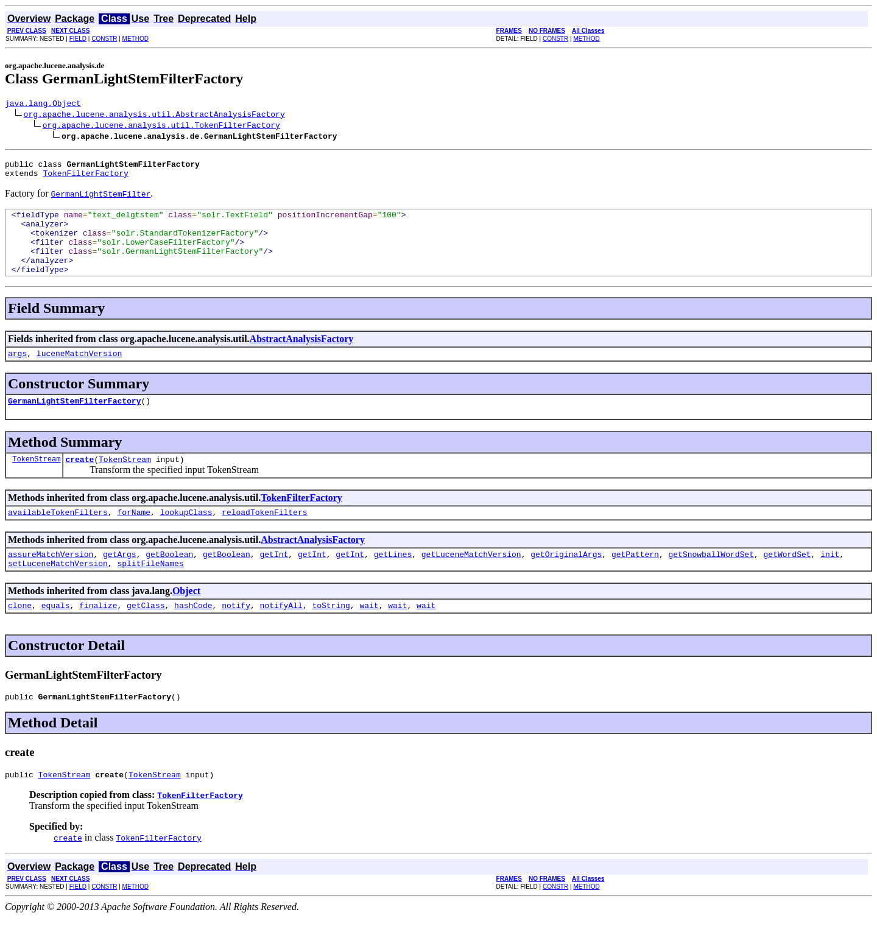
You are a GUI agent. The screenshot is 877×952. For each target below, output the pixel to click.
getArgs (119, 581)
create (79, 482)
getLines (393, 581)
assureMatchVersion (50, 581)
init (829, 581)
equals (55, 636)
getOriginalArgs (566, 581)
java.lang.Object (43, 104)
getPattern (635, 581)
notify (236, 636)
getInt (273, 581)
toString (331, 636)
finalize (98, 636)
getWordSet (787, 581)
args (17, 373)
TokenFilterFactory (85, 178)
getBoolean (169, 581)
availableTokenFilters (58, 537)
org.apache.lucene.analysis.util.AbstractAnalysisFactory (154, 115)
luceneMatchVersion (79, 373)
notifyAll (281, 636)
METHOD (135, 38)
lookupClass (186, 537)
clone (20, 636)
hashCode (193, 636)
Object (186, 620)
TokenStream (36, 482)
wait (368, 636)
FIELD (77, 38)
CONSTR (104, 38)
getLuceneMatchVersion (471, 581)
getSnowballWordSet (710, 581)
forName (133, 537)
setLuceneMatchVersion (58, 592)
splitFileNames (150, 592)
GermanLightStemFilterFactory (74, 422)
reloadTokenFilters (264, 537)
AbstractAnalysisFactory (302, 357)
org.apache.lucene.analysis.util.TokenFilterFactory (161, 126)
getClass (145, 636)
